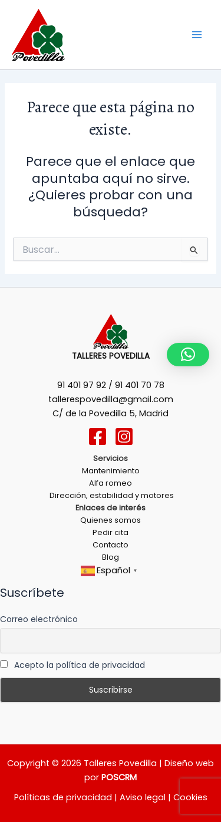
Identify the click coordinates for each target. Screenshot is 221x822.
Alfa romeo (110, 483)
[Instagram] (124, 436)
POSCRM (119, 777)
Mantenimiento (111, 471)
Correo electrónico (39, 619)
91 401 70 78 (139, 385)
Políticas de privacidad (63, 797)
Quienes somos (110, 520)
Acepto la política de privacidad (72, 665)
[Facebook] (97, 436)
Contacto (110, 545)
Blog (110, 557)
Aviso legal (141, 797)
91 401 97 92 (81, 385)
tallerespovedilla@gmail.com (110, 399)
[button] (188, 354)
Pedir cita (110, 532)
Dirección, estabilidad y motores (111, 495)
